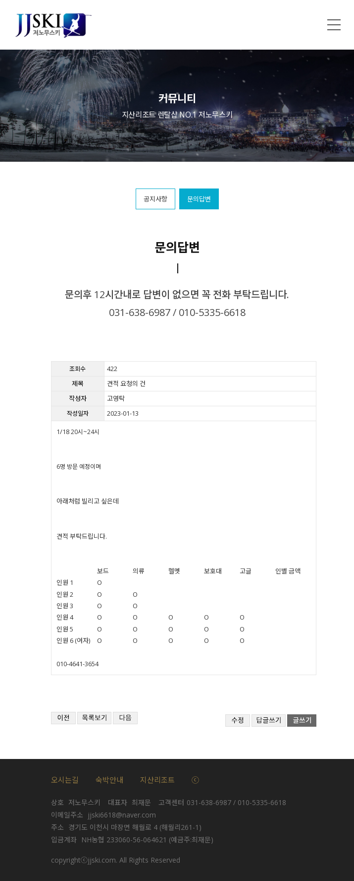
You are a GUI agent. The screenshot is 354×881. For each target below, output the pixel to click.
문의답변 (199, 198)
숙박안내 (109, 780)
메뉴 (334, 25)
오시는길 (65, 780)
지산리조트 (157, 780)
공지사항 (155, 198)
